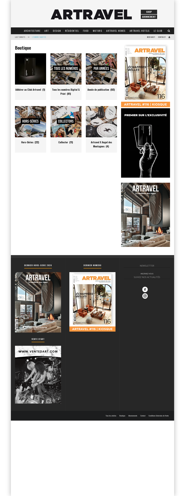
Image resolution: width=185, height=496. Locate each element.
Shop (149, 11)
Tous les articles (111, 416)
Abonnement (149, 16)
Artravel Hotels (140, 30)
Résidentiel (72, 30)
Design (57, 30)
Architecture (32, 30)
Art (46, 30)
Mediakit (151, 37)
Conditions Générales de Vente (159, 416)
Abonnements (132, 416)
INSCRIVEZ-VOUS (147, 274)
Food (86, 30)
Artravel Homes (116, 30)
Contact (162, 37)
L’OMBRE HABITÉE (39, 37)
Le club (158, 30)
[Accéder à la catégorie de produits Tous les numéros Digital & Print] (66, 89)
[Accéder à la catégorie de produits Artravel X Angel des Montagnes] (101, 142)
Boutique (122, 416)
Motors (97, 30)
